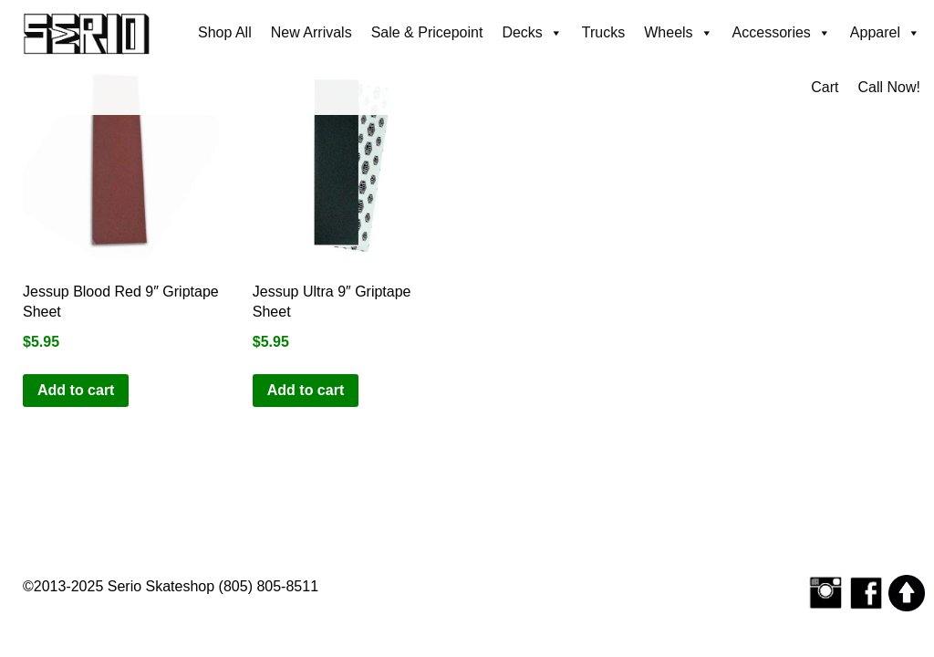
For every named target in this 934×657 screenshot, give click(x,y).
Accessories (781, 32)
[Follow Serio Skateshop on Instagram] (825, 592)
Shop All (225, 32)
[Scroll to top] (906, 592)
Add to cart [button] (75, 390)
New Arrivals (311, 32)
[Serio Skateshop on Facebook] (866, 592)
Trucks (603, 32)
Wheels (678, 32)
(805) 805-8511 (268, 586)
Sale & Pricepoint (427, 32)
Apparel (885, 32)
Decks (532, 32)
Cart (824, 87)
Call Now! (889, 87)
